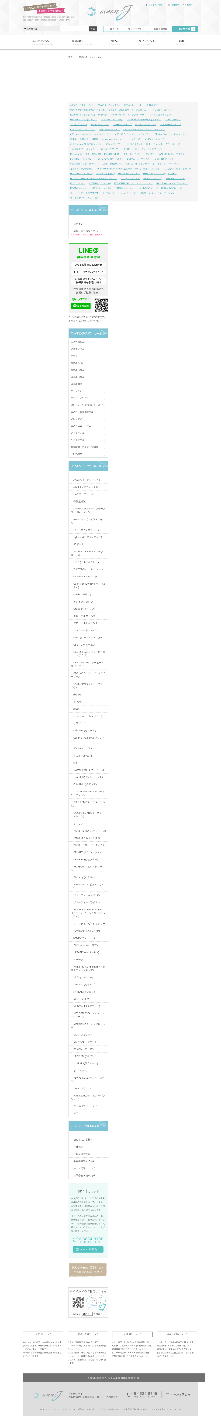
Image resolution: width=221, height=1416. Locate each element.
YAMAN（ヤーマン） (126, 188)
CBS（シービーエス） (109, 129)
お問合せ (189, 5)
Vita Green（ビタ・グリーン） (84, 163)
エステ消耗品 (77, 341)
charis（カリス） (173, 119)
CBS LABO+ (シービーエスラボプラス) (133, 134)
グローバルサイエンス (145, 124)
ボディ (74, 355)
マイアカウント (136, 28)
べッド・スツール (80, 397)
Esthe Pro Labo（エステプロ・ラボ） (128, 114)
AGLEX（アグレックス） (109, 104)
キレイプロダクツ (78, 124)
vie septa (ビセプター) (165, 158)
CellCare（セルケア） (155, 139)
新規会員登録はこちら (85, 230)
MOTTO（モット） (79, 188)
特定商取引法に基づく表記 (135, 1409)
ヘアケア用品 (77, 439)
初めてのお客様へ (155, 5)
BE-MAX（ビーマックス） (139, 158)
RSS (171, 1409)
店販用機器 (76, 383)
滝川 (148, 144)
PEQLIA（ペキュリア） (129, 173)
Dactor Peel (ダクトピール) (167, 144)
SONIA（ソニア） (114, 144)
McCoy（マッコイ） (130, 178)
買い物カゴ (186, 28)
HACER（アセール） (134, 104)
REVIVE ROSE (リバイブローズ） (101, 193)
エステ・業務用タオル (82, 411)
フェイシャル (77, 348)
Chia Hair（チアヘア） (109, 149)
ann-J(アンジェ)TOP (49, 1409)
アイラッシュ (77, 432)
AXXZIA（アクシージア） (82, 104)
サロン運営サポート (84, 1154)
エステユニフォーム (81, 425)
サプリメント (77, 390)
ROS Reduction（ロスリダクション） (158, 193)
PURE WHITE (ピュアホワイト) (139, 163)
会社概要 (173, 5)
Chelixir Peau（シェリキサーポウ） (172, 134)
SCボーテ (102, 114)
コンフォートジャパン (170, 124)
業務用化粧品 (77, 369)
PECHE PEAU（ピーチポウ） (110, 158)
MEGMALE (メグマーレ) (100, 183)
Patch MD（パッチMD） (81, 158)
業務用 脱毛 (77, 362)
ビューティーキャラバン (168, 163)
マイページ (67, 1409)
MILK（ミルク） (77, 183)
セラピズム (136, 139)
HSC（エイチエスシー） (163, 109)
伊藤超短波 (152, 104)
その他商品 (76, 453)
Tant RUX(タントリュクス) (82, 149)
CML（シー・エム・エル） (82, 129)
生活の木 (84, 139)
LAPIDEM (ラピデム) (148, 188)
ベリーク (172, 173)
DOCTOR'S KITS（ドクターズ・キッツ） (123, 153)
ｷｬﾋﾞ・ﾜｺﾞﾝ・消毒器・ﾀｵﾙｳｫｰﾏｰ (87, 404)
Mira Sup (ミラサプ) (152, 178)
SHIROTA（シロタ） (175, 178)
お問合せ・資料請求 (84, 1175)
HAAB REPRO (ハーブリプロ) (171, 153)
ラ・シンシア (76, 193)
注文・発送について (84, 1168)
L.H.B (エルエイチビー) (160, 114)
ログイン (114, 28)
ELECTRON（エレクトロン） (83, 119)
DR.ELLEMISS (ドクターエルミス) (85, 153)
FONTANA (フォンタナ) (81, 173)
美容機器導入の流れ (84, 1161)
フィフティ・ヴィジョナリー (177, 168)
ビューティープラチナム (81, 168)
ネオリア (150, 153)
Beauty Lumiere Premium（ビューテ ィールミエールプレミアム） (128, 168)
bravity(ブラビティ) (105, 173)
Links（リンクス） (128, 193)
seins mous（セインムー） (115, 139)
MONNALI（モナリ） (102, 188)
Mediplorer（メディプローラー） (172, 183)
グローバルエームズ (122, 124)
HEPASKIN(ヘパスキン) (154, 173)
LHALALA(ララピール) (171, 188)
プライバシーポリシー (109, 1409)
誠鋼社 (95, 139)
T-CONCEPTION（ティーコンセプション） (144, 149)
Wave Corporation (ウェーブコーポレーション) (93, 109)
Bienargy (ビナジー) (112, 163)
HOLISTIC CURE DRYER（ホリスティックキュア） (93, 178)
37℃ (97, 198)
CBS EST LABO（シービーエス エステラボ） (144, 129)
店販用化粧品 (77, 376)
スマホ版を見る (158, 1409)
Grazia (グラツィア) (100, 124)
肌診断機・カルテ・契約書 (84, 446)
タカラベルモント (134, 144)
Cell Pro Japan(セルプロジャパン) (86, 144)
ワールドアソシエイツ (80, 198)
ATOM (178, 1409)
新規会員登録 (161, 28)
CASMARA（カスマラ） (112, 119)
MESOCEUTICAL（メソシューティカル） (133, 183)
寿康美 (73, 139)
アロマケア (76, 418)
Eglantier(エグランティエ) (82, 114)
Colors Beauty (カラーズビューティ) (144, 119)
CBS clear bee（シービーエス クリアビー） (91, 134)
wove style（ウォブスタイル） (133, 109)
